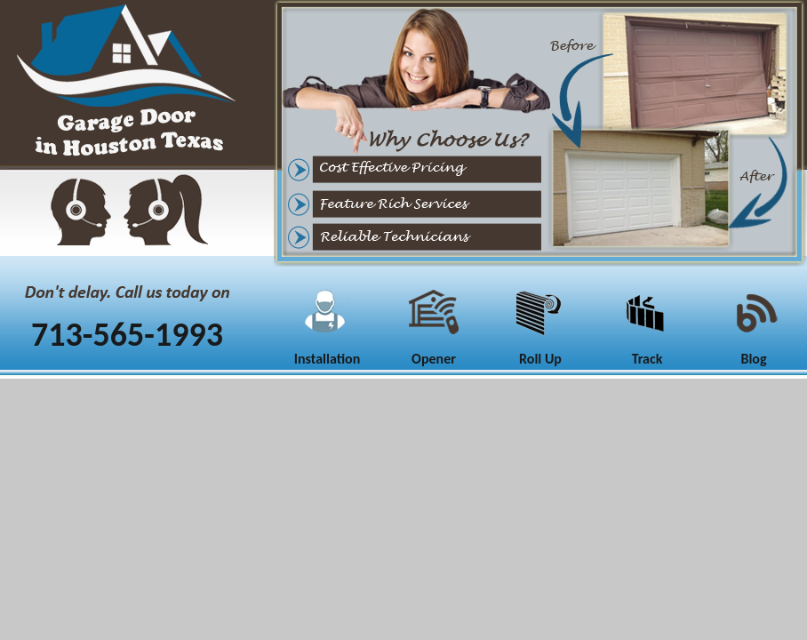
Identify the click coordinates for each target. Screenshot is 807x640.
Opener (433, 358)
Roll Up (540, 358)
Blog (753, 358)
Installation (327, 358)
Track (647, 358)
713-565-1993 (127, 334)
